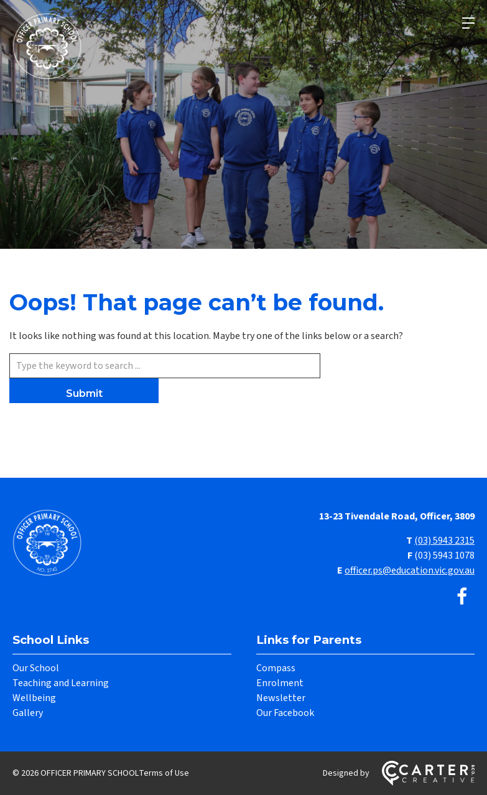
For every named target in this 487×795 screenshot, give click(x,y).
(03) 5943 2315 (444, 540)
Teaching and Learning (60, 683)
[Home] (49, 574)
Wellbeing (34, 698)
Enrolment (280, 683)
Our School (35, 668)
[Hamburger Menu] (468, 23)
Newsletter (280, 698)
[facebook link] (462, 597)
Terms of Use (164, 773)
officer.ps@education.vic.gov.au (410, 570)
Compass (275, 668)
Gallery (27, 713)
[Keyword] (164, 365)
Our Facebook (285, 713)
